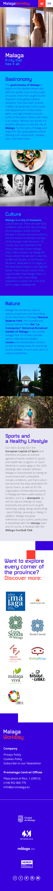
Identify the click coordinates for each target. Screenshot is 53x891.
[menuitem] (49, 3)
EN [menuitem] (49, 3)
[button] (42, 3)
